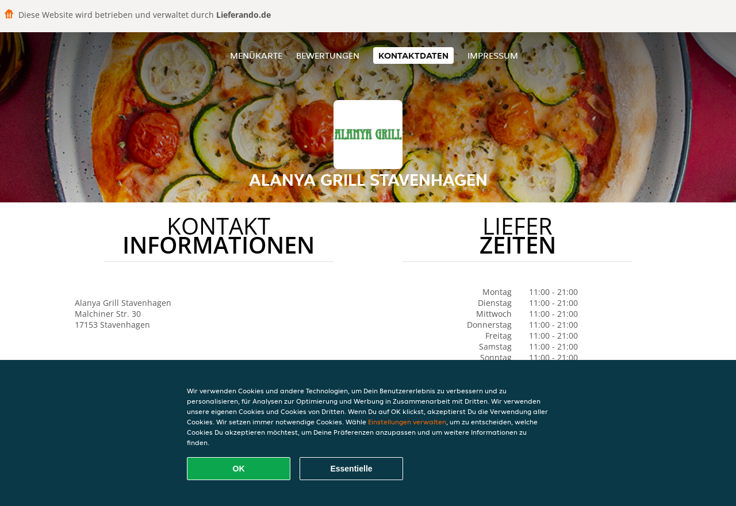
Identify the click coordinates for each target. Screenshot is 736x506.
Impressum (492, 55)
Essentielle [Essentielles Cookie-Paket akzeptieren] (351, 468)
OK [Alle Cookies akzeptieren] (239, 468)
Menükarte (256, 55)
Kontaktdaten (413, 55)
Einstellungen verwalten (407, 421)
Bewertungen (327, 55)
